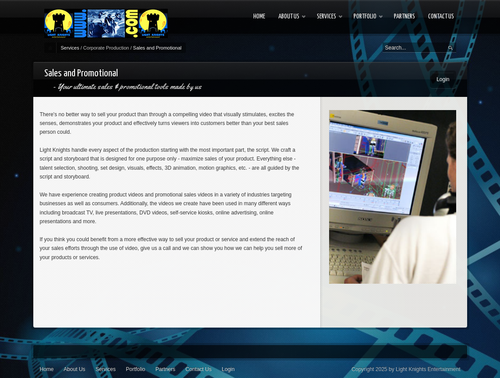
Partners (165, 369)
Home (47, 369)
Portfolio (135, 369)
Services (70, 47)
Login (442, 79)
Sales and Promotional (157, 47)
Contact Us (198, 369)
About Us (74, 369)
